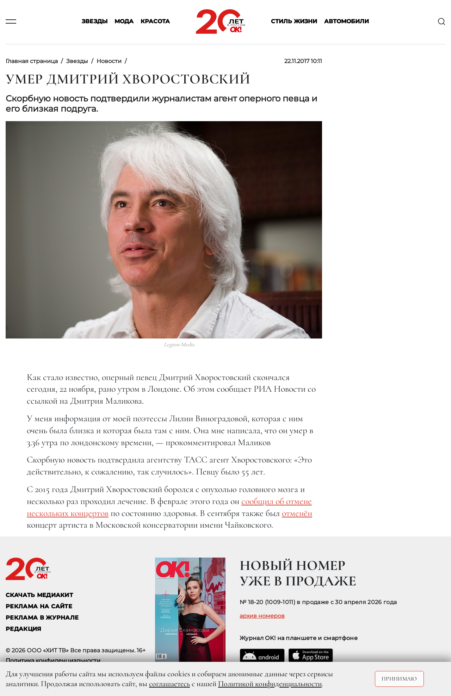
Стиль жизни (294, 22)
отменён (297, 513)
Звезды (94, 22)
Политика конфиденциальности (53, 660)
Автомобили (346, 22)
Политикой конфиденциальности (270, 683)
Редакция (24, 629)
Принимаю (399, 678)
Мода (124, 22)
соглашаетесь (169, 683)
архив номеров (262, 616)
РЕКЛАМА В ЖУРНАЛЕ (42, 617)
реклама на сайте (39, 606)
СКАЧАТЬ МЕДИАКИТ (39, 595)
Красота (155, 22)
